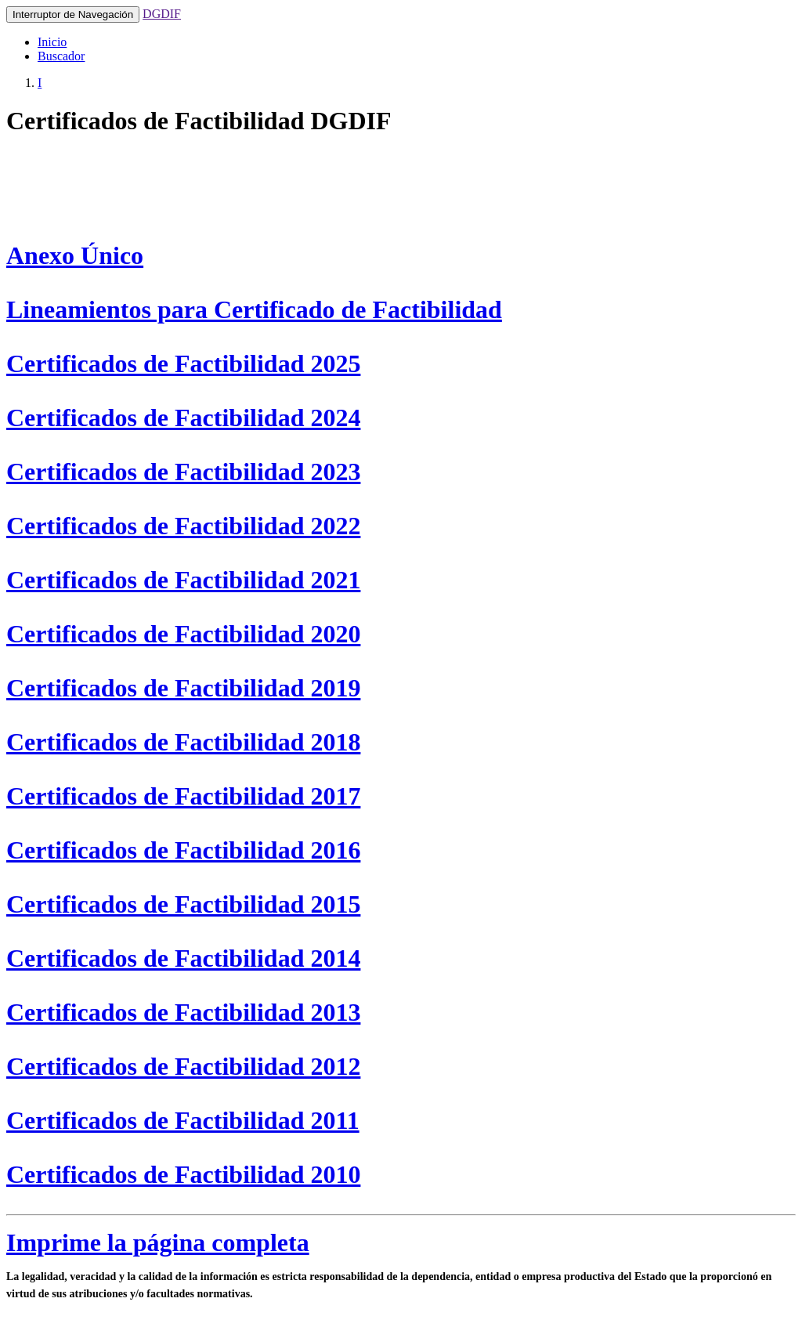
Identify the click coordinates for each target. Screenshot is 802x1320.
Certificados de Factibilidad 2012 (183, 1066)
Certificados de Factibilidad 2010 (183, 1174)
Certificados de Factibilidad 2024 (183, 417)
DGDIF (162, 13)
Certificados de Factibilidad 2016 (183, 850)
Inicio (52, 42)
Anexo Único (74, 255)
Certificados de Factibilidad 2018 (183, 742)
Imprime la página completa (157, 1242)
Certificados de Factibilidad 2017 (183, 796)
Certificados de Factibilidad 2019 (183, 688)
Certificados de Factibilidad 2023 (183, 471)
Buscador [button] (61, 56)
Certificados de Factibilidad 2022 (183, 526)
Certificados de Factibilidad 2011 (182, 1120)
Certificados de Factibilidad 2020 (183, 634)
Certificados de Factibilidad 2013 (183, 1012)
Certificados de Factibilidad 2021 (183, 580)
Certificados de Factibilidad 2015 (183, 904)
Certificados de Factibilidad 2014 (183, 958)
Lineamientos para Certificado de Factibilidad (254, 309)
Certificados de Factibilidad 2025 (183, 363)
